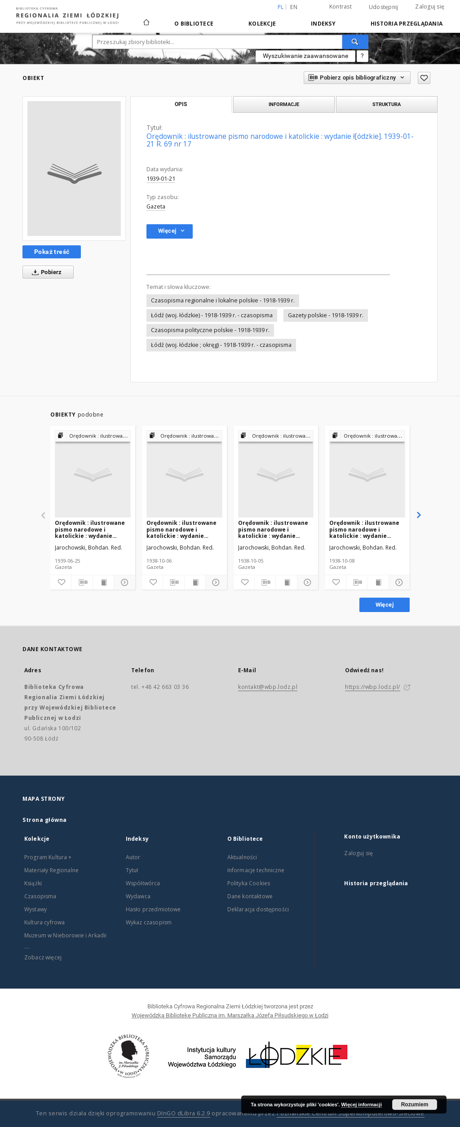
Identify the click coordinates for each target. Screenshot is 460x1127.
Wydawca (138, 896)
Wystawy (35, 909)
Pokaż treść (51, 251)
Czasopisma (40, 896)
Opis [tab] (181, 104)
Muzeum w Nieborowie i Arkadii (65, 935)
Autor (133, 857)
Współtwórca (143, 883)
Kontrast (340, 6)
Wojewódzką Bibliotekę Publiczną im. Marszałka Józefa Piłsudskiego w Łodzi (230, 1015)
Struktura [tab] (386, 104)
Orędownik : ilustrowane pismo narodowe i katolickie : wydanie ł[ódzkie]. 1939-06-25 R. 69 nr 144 (91, 529)
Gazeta (155, 206)
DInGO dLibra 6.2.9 (183, 1113)
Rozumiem (415, 1104)
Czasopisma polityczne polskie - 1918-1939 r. (210, 330)
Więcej (385, 604)
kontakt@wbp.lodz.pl (267, 687)
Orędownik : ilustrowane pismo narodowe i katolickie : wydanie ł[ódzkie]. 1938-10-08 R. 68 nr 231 (365, 529)
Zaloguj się (429, 6)
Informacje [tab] (284, 104)
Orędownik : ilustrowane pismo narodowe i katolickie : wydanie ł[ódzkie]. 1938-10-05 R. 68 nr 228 (274, 529)
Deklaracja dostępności (258, 909)
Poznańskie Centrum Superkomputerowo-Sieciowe (351, 1113)
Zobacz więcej (43, 957)
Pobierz (45, 272)
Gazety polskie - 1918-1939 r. (325, 315)
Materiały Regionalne (51, 870)
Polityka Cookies (248, 883)
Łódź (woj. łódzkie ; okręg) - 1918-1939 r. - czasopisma (221, 345)
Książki (33, 883)
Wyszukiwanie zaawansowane (305, 55)
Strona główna (44, 820)
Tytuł (132, 870)
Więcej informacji (361, 1104)
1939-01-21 (160, 178)
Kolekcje (262, 23)
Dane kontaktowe (250, 896)
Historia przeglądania (406, 23)
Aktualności (242, 857)
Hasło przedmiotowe (153, 909)
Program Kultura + (48, 857)
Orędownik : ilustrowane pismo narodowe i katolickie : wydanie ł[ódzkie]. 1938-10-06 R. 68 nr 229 (182, 529)
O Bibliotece (193, 23)
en (293, 7)
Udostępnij (383, 7)
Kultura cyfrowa (44, 922)
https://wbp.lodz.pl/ (372, 687)
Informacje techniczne (255, 870)
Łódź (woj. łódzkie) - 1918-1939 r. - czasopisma (212, 315)
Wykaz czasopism (149, 922)
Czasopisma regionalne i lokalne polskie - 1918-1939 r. (223, 300)
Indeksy (323, 23)
